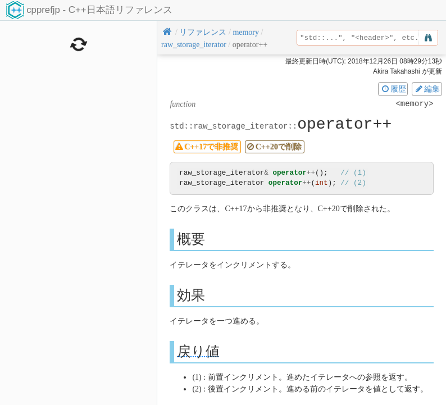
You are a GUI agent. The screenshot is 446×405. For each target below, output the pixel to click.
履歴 (393, 88)
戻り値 (198, 351)
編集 (427, 88)
